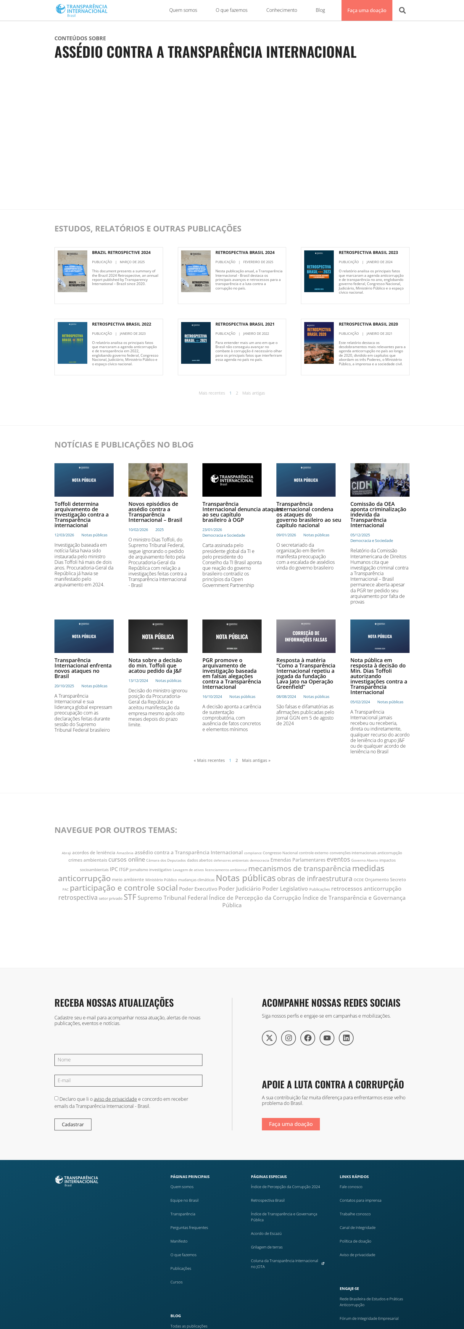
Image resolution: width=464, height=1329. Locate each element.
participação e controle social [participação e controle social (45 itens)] (124, 887)
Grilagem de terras (267, 1247)
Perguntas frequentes (189, 1227)
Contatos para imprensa (360, 1200)
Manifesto (179, 1241)
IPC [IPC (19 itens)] (114, 869)
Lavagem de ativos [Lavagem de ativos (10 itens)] (188, 870)
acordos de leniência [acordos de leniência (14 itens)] (93, 852)
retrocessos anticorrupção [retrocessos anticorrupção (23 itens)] (366, 888)
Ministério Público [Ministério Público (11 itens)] (161, 879)
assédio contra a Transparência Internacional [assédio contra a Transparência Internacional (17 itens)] (189, 852)
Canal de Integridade (358, 1227)
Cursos (176, 1282)
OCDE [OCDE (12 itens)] (359, 879)
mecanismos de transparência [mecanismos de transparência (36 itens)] (299, 868)
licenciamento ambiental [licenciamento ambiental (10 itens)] (226, 870)
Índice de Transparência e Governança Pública (284, 1216)
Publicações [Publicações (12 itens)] (319, 889)
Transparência (182, 1214)
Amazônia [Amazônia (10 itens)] (125, 853)
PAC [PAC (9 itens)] (65, 889)
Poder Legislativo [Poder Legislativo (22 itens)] (285, 888)
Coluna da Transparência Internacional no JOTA (288, 1263)
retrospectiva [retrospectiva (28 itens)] (78, 897)
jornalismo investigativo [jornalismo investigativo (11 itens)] (151, 869)
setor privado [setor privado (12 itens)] (111, 898)
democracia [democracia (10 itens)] (259, 860)
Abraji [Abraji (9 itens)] (66, 853)
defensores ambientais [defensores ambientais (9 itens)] (231, 860)
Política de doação (355, 1241)
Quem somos (182, 1186)
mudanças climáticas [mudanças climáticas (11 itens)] (196, 879)
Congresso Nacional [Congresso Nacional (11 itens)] (280, 852)
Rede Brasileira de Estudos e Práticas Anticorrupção (371, 1301)
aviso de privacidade (115, 1099)
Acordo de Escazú (266, 1233)
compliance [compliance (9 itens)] (253, 853)
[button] (402, 10)
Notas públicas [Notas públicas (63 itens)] (246, 878)
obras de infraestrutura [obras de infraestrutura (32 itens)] (314, 878)
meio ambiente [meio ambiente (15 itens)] (128, 879)
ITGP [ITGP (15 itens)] (123, 869)
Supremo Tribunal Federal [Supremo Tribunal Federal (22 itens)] (173, 898)
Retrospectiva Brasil (268, 1200)
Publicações (180, 1268)
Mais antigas (253, 393)
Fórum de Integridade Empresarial (369, 1318)
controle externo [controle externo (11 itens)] (313, 852)
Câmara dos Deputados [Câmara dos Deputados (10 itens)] (166, 860)
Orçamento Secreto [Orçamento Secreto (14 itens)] (385, 879)
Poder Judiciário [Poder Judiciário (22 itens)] (239, 888)
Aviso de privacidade (357, 1254)
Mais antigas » (256, 760)
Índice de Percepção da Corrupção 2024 (285, 1186)
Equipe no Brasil (184, 1200)
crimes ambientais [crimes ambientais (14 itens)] (87, 860)
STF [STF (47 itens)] (130, 897)
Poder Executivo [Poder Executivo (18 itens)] (198, 888)
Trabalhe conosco (355, 1214)
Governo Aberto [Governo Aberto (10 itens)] (364, 860)
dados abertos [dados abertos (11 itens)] (199, 860)
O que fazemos (183, 1254)
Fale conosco (351, 1186)
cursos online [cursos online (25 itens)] (126, 859)
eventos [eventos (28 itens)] (338, 859)
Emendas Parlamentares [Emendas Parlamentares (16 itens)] (298, 860)
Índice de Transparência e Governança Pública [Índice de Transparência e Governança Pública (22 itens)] (314, 901)
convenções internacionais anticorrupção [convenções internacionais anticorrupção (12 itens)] (366, 852)
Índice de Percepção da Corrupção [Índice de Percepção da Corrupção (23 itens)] (255, 898)
